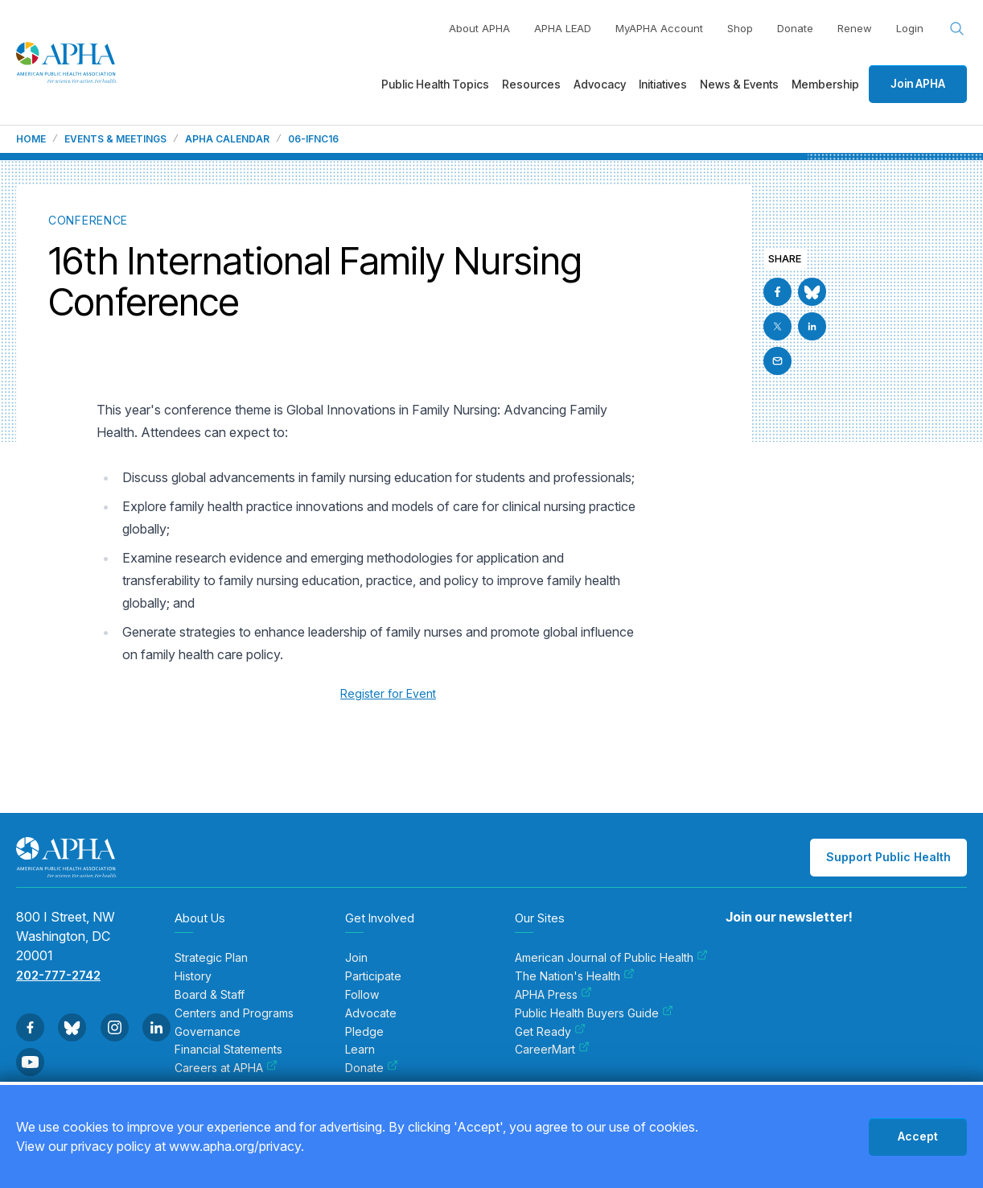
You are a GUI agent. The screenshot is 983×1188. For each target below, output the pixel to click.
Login (909, 28)
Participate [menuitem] (373, 976)
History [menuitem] (193, 976)
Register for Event (388, 693)
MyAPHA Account (659, 28)
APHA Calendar (227, 139)
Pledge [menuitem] (364, 1031)
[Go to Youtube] (30, 1062)
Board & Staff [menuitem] (210, 994)
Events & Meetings (115, 139)
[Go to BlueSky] (812, 292)
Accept (918, 1136)
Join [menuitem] (356, 957)
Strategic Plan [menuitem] (211, 957)
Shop (740, 28)
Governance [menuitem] (208, 1031)
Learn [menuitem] (360, 1049)
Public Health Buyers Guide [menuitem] (594, 1013)
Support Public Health (888, 857)
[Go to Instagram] (115, 1027)
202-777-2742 (58, 975)
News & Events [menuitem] (739, 84)
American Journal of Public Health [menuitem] (611, 957)
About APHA (479, 28)
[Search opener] (957, 29)
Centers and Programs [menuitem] (234, 1013)
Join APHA (917, 83)
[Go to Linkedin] (812, 326)
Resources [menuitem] (531, 84)
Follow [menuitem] (362, 994)
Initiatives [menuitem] (663, 84)
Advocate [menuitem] (371, 1013)
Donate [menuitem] (371, 1068)
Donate (795, 28)
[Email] (777, 361)
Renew (854, 28)
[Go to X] (777, 326)
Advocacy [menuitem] (600, 84)
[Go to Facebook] (777, 292)
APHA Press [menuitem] (553, 994)
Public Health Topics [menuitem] (435, 84)
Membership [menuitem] (825, 84)
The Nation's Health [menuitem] (575, 976)
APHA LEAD (562, 28)
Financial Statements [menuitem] (228, 1049)
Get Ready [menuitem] (550, 1031)
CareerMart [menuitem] (552, 1049)
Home (31, 139)
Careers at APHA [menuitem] (226, 1068)
